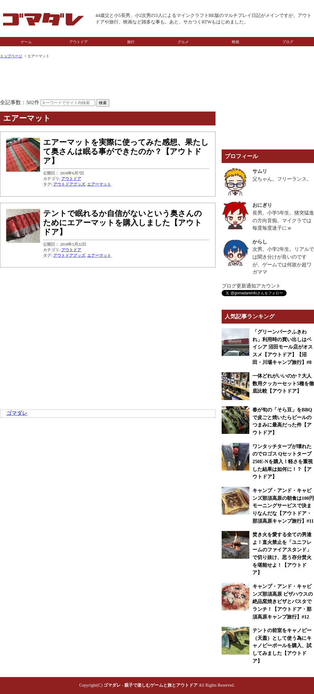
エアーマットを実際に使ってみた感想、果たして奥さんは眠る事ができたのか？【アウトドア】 (126, 151)
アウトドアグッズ (69, 184)
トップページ (11, 56)
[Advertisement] (107, 79)
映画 (235, 42)
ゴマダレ (16, 413)
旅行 (131, 42)
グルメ (183, 42)
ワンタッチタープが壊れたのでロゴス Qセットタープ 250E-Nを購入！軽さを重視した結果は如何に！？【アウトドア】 (282, 462)
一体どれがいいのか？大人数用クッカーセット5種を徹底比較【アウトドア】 (283, 383)
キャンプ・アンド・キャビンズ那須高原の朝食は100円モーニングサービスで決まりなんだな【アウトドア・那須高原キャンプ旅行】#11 (283, 506)
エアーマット (99, 184)
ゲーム (26, 42)
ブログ (287, 42)
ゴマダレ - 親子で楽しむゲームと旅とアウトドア (150, 685)
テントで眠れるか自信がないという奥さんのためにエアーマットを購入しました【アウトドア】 (122, 222)
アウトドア (78, 42)
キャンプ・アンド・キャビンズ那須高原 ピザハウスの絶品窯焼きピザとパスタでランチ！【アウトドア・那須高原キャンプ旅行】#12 (282, 601)
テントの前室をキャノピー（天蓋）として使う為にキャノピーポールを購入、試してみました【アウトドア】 (282, 645)
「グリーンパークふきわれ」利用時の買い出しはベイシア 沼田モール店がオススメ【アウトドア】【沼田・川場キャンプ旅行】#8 (282, 347)
